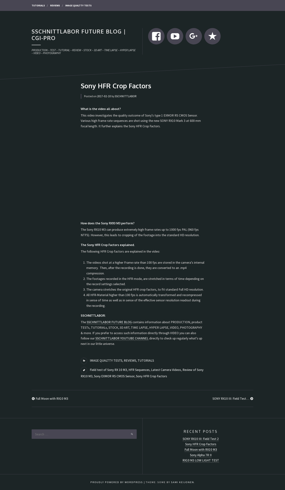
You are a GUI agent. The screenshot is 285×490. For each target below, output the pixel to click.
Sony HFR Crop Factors (151, 376)
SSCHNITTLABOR (126, 96)
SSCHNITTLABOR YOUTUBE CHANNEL (121, 338)
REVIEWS (55, 5)
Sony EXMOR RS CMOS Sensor (114, 376)
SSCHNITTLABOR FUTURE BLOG (109, 322)
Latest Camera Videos (166, 370)
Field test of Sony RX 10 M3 (108, 370)
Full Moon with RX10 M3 (200, 449)
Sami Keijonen (182, 482)
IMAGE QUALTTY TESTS (78, 5)
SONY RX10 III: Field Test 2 (201, 439)
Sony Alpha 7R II (201, 455)
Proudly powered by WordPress (116, 482)
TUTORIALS (38, 5)
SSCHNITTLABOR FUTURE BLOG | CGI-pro (79, 34)
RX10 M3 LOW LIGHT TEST (200, 460)
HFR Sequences (139, 370)
